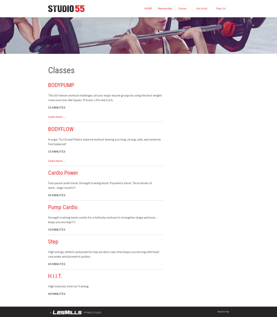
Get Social (201, 8)
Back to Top (223, 311)
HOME (148, 8)
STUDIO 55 (77, 8)
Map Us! (221, 8)
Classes (182, 8)
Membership (165, 8)
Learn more (55, 116)
